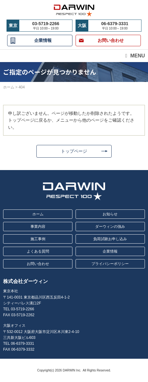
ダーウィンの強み (110, 226)
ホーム (38, 214)
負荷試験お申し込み (110, 239)
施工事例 (37, 239)
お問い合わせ (38, 264)
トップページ (74, 151)
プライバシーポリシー (110, 264)
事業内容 (37, 226)
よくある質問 (38, 251)
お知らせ (110, 214)
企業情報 (43, 40)
